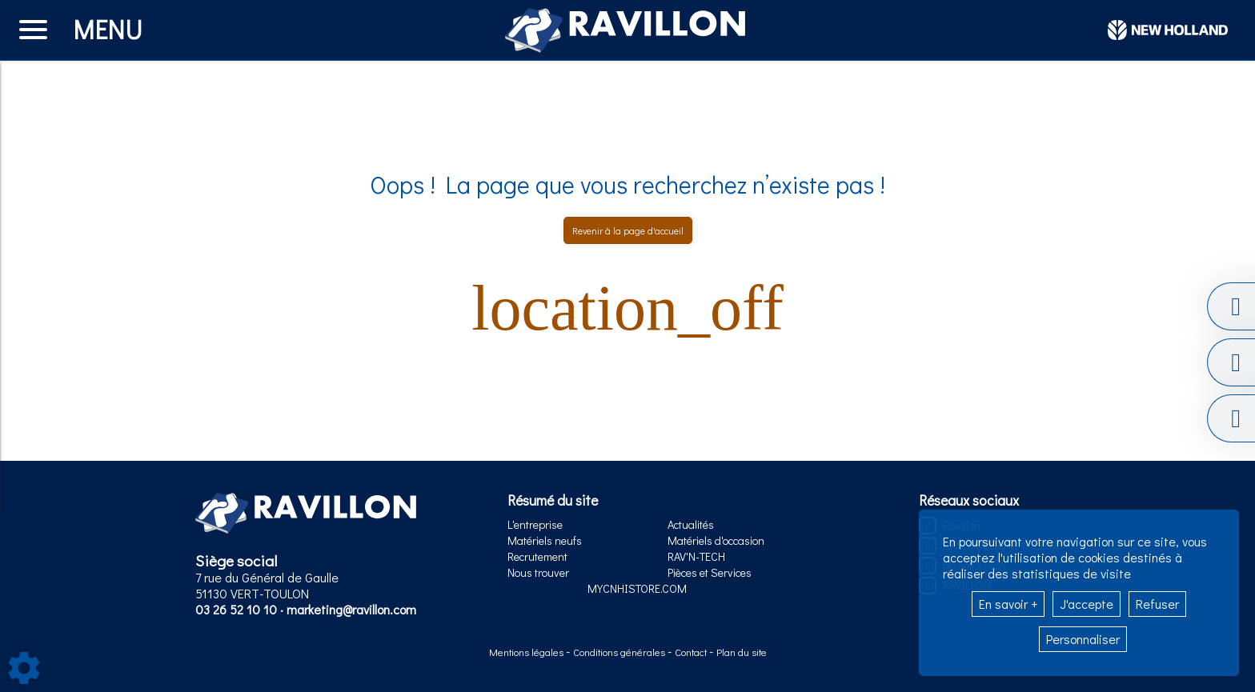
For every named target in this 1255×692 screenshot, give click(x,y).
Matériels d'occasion (716, 540)
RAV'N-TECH (696, 556)
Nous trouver (538, 572)
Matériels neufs (544, 540)
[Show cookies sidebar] (24, 668)
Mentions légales (527, 652)
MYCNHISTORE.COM (637, 588)
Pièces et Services (710, 572)
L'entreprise (535, 524)
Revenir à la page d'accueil (628, 230)
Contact (692, 652)
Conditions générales (620, 652)
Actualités (691, 524)
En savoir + (1008, 603)
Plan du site (741, 652)
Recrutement (537, 556)
